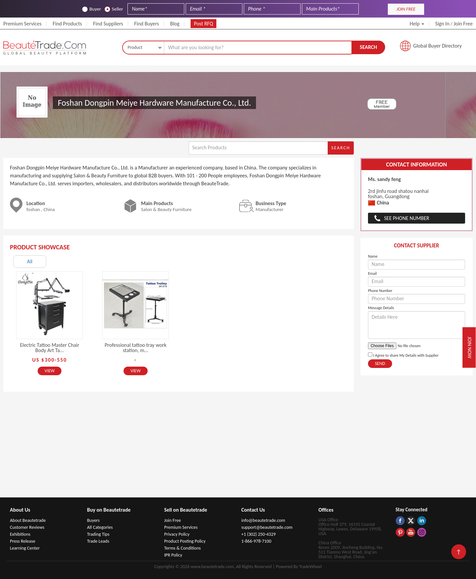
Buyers (93, 520)
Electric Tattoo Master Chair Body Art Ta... (49, 347)
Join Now (470, 347)
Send (380, 363)
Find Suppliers (108, 23)
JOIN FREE (405, 9)
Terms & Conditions (182, 548)
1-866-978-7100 (256, 541)
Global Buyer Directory (437, 46)
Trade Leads (98, 541)
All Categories (100, 527)
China (378, 202)
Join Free (463, 23)
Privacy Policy (177, 534)
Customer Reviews (27, 527)
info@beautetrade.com (263, 520)
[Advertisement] (238, 448)
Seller (114, 9)
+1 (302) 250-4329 (258, 534)
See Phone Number (406, 218)
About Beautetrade (28, 520)
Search (368, 47)
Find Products (67, 23)
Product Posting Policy (184, 541)
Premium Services (22, 23)
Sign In (442, 23)
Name (373, 256)
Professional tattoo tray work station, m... (135, 347)
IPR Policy (173, 555)
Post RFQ (203, 23)
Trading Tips (98, 534)
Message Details (381, 308)
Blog (174, 23)
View (50, 371)
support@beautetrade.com (267, 527)
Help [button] (417, 23)
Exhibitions (20, 534)
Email (372, 273)
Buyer (91, 9)
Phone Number (380, 291)
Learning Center (25, 548)
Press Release (22, 541)
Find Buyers (146, 23)
